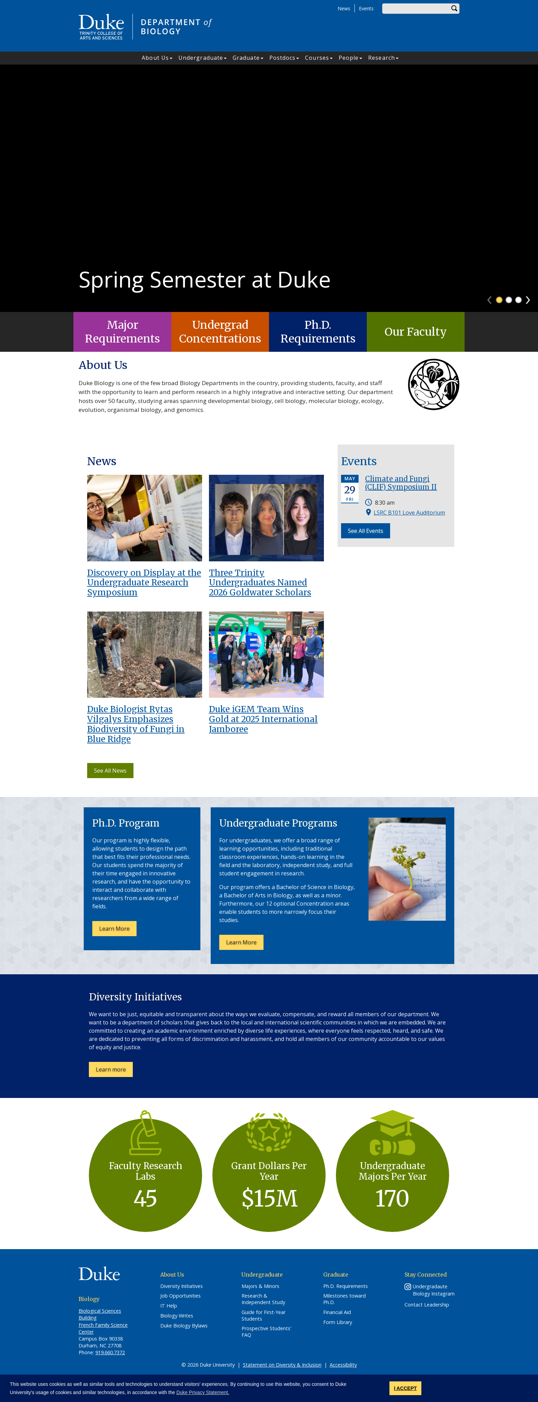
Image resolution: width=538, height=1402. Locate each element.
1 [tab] (499, 299)
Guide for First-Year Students (263, 1315)
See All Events (365, 531)
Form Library (337, 1322)
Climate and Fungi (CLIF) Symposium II (401, 482)
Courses (317, 57)
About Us (155, 57)
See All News (110, 770)
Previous (492, 298)
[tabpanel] (269, 188)
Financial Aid (337, 1312)
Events (366, 8)
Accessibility (343, 1364)
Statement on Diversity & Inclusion (282, 1364)
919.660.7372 (110, 1352)
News (344, 8)
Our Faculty (416, 332)
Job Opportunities (180, 1296)
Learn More (118, 930)
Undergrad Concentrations (220, 332)
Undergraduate (200, 57)
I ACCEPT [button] (405, 1388)
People (349, 57)
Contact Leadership (427, 1305)
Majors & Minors (260, 1286)
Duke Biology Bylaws (184, 1326)
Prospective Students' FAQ (266, 1331)
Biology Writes (176, 1316)
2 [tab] (508, 299)
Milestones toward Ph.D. (344, 1299)
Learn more (114, 1071)
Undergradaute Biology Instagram (434, 1290)
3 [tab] (518, 299)
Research (381, 57)
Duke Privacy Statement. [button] (202, 1392)
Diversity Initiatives (181, 1286)
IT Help (168, 1306)
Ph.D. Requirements (318, 332)
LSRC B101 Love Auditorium (409, 512)
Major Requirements (122, 332)
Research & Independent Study (263, 1299)
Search (454, 8)
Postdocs (282, 57)
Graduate (246, 57)
